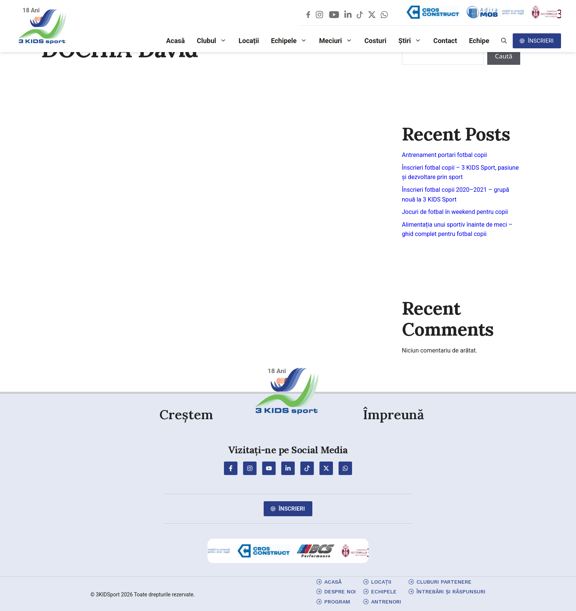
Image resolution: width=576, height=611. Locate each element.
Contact (445, 41)
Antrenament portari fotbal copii (444, 154)
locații (381, 582)
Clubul (215, 40)
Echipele (292, 40)
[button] (504, 40)
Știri (412, 40)
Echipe (479, 41)
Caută (503, 56)
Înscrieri (541, 40)
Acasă (175, 41)
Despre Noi (340, 592)
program (337, 602)
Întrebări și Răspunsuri (450, 592)
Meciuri (338, 40)
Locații (249, 41)
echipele (384, 592)
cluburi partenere (444, 582)
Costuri (375, 41)
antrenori (386, 602)
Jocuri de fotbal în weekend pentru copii (455, 211)
